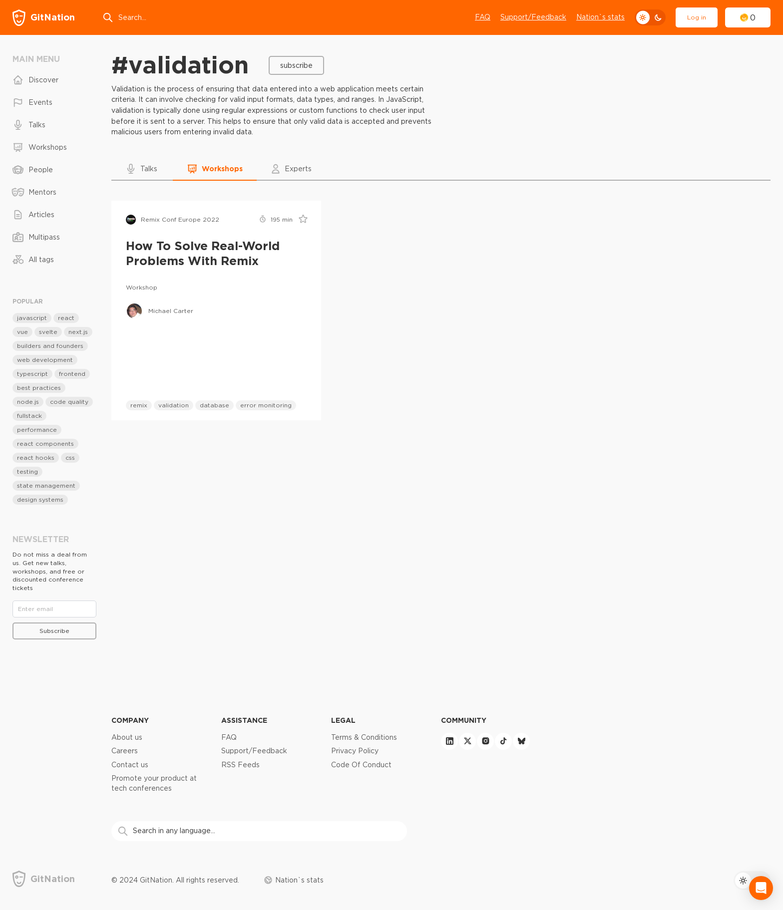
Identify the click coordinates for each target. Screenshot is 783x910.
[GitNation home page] (43, 17)
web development (45, 359)
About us (126, 737)
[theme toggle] (650, 17)
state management (46, 485)
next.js (78, 331)
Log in (696, 17)
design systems (40, 499)
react (66, 317)
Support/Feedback (533, 17)
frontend (72, 373)
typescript (32, 373)
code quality (69, 401)
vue (22, 331)
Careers (124, 751)
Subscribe (296, 65)
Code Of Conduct (361, 765)
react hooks (35, 457)
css (70, 457)
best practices (39, 387)
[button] (142, 169)
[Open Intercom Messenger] (761, 888)
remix (138, 405)
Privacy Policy (355, 751)
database (214, 405)
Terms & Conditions (364, 737)
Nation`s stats (600, 17)
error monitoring (266, 405)
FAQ (482, 17)
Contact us (129, 765)
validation (173, 405)
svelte (48, 331)
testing (27, 471)
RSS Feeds (240, 765)
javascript (32, 317)
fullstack (29, 415)
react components (45, 443)
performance (37, 429)
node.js (28, 401)
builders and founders (50, 345)
